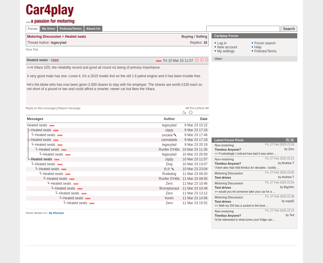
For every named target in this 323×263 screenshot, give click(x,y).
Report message (69, 108)
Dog (169, 164)
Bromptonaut (169, 188)
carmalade (169, 140)
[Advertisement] (193, 40)
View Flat (32, 49)
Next (201, 108)
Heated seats (75, 37)
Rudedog (169, 174)
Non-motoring (224, 145)
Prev (193, 108)
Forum (32, 28)
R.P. (169, 169)
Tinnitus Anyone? (228, 149)
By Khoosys (56, 213)
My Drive (48, 28)
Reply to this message (41, 108)
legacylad (169, 125)
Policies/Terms (71, 28)
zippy (55, 60)
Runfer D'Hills (169, 150)
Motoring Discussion (44, 37)
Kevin (169, 198)
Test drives (223, 177)
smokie (169, 135)
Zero (169, 184)
